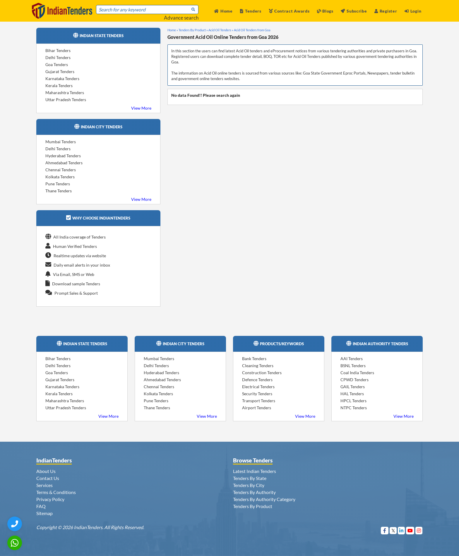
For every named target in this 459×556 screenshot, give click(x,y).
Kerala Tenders (59, 85)
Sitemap (44, 513)
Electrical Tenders (258, 386)
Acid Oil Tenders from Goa (252, 30)
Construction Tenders (262, 372)
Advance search (181, 18)
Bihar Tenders (58, 50)
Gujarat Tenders (59, 71)
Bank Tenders (254, 358)
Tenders (250, 10)
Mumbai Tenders (60, 141)
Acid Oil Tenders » (220, 30)
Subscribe (354, 10)
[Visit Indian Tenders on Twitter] (393, 530)
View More (141, 108)
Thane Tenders (58, 190)
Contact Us (47, 478)
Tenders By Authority (254, 492)
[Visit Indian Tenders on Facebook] (385, 530)
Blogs (325, 10)
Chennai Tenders (60, 169)
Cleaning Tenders (257, 365)
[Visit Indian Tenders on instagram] (419, 530)
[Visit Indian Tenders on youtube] (410, 530)
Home (223, 10)
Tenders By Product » (193, 30)
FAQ (41, 506)
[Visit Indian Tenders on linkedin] (401, 530)
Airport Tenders (256, 407)
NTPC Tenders (353, 407)
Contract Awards (289, 10)
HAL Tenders (352, 393)
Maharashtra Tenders (64, 92)
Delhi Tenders (58, 57)
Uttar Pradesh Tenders (65, 99)
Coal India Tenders (357, 372)
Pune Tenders (57, 183)
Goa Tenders (56, 64)
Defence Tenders (257, 379)
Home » (172, 30)
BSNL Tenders (353, 365)
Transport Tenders (258, 400)
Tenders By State (249, 478)
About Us (46, 471)
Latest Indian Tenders (254, 471)
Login (413, 10)
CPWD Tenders (354, 379)
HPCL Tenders (353, 400)
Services (44, 485)
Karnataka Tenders (62, 78)
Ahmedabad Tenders (64, 162)
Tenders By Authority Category (264, 499)
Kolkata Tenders (60, 176)
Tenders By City (248, 485)
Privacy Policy (50, 499)
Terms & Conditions (56, 492)
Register (385, 10)
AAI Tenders (351, 358)
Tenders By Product (252, 506)
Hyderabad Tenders (63, 155)
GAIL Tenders (352, 386)
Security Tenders (257, 393)
